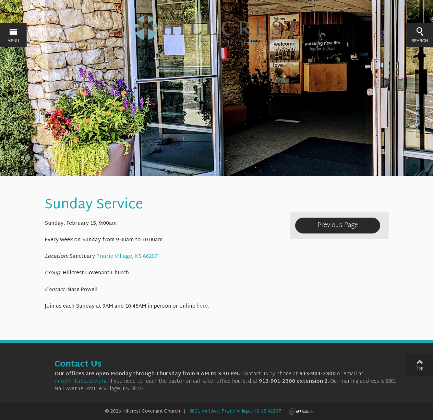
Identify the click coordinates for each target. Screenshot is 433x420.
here (202, 306)
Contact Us (78, 364)
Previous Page (337, 225)
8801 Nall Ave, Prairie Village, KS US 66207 (235, 411)
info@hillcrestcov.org (80, 381)
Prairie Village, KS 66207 (127, 256)
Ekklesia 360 (301, 411)
